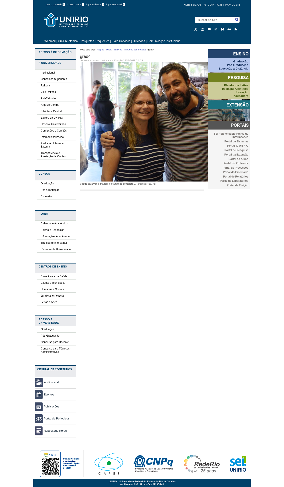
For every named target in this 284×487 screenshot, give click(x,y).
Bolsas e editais (237, 116)
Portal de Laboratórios (234, 180)
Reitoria (45, 85)
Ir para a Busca (95, 4)
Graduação (47, 183)
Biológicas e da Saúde (54, 276)
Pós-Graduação (50, 190)
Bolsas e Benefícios (52, 230)
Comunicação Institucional (164, 41)
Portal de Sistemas (236, 141)
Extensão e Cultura (235, 112)
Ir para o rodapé (115, 4)
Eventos (44, 394)
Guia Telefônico (68, 41)
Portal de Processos (235, 167)
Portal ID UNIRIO (237, 145)
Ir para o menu (75, 4)
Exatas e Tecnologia (53, 282)
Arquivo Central (50, 104)
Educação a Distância (233, 68)
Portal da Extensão (236, 154)
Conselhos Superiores (54, 79)
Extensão (46, 196)
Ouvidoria (139, 41)
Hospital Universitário (53, 124)
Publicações (47, 406)
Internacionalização (52, 137)
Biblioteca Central (51, 111)
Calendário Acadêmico (54, 223)
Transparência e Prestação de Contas (53, 155)
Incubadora (240, 96)
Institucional (48, 72)
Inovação (242, 92)
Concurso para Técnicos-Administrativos (56, 350)
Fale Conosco (121, 41)
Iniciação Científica (235, 88)
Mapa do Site (232, 4)
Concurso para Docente (55, 342)
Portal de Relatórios (235, 176)
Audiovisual (51, 382)
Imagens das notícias (135, 49)
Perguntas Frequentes (95, 41)
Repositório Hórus (51, 430)
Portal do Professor (236, 163)
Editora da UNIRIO (52, 117)
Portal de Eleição (237, 185)
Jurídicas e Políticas (53, 295)
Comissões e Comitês (54, 130)
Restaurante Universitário (56, 249)
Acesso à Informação (55, 52)
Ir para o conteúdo (54, 4)
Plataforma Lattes (236, 85)
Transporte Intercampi (54, 242)
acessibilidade (192, 4)
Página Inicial (104, 49)
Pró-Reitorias (48, 98)
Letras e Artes (49, 302)
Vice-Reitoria (48, 92)
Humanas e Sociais (52, 289)
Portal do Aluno (238, 159)
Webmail (49, 41)
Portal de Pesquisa (236, 150)
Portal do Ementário (235, 172)
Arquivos (117, 49)
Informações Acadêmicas (56, 236)
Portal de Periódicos (52, 418)
